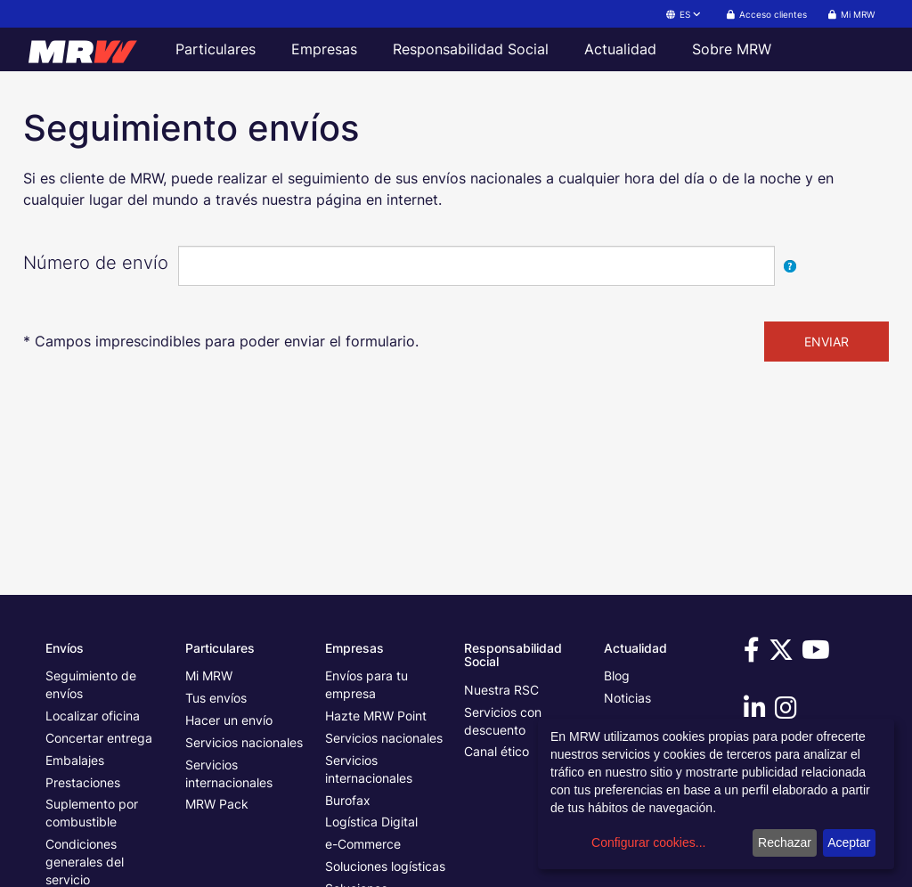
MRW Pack (216, 803)
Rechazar (784, 842)
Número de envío (95, 262)
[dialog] (716, 794)
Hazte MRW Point (376, 715)
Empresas (324, 49)
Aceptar (848, 842)
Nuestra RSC (501, 689)
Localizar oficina (92, 715)
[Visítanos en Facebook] (754, 654)
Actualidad (620, 49)
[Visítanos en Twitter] (784, 654)
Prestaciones (82, 782)
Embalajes (74, 760)
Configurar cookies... (648, 842)
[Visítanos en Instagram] (788, 712)
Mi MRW (208, 675)
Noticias (627, 697)
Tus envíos (216, 697)
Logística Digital (371, 821)
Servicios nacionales (244, 742)
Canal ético (496, 751)
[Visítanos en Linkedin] (757, 712)
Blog (617, 675)
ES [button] (684, 14)
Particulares (215, 49)
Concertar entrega (98, 737)
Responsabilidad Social (471, 49)
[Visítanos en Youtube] (818, 654)
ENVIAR (826, 341)
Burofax (347, 800)
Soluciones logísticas (385, 866)
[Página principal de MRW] (91, 49)
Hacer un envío (229, 720)
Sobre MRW (731, 49)
